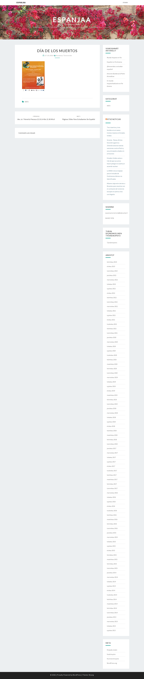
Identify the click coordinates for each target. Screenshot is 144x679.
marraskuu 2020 (112, 342)
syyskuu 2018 (111, 422)
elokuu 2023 (111, 266)
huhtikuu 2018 (112, 431)
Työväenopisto (112, 243)
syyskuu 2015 (111, 546)
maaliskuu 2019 (112, 395)
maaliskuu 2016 (112, 519)
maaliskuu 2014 (112, 604)
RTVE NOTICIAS (114, 119)
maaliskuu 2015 (112, 559)
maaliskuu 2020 (112, 364)
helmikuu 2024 (112, 262)
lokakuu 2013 (111, 626)
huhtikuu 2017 (112, 475)
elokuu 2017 (111, 466)
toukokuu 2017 (112, 471)
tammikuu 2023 (112, 271)
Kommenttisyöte (113, 659)
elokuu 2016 (111, 506)
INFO (26, 102)
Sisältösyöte (111, 654)
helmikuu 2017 (112, 484)
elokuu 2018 (111, 426)
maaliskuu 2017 (112, 479)
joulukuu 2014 (111, 573)
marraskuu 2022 (112, 280)
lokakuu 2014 (111, 582)
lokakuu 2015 (111, 542)
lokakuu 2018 (111, 417)
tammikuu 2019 (112, 404)
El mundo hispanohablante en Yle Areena (115, 83)
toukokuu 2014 (112, 595)
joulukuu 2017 (111, 448)
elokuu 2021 (111, 320)
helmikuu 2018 (112, 440)
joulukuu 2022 (111, 275)
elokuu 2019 (111, 391)
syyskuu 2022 (111, 289)
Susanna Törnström (64, 55)
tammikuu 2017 (112, 488)
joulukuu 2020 (111, 337)
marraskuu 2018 (112, 413)
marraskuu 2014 (112, 577)
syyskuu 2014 (111, 586)
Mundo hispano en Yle (114, 58)
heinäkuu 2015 (112, 555)
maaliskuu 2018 (112, 435)
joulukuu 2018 (111, 408)
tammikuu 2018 (112, 444)
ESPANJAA (20, 2)
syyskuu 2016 (111, 502)
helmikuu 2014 (112, 608)
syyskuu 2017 (111, 462)
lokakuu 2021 (111, 311)
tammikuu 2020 (112, 373)
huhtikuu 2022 (112, 298)
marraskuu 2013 (112, 621)
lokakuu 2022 (111, 284)
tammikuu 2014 (112, 613)
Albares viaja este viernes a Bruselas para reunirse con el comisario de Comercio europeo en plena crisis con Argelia (116, 188)
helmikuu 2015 (112, 564)
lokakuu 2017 (111, 457)
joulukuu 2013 (111, 617)
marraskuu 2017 (112, 453)
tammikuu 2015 (112, 568)
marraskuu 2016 (112, 493)
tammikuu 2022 (112, 302)
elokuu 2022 (111, 293)
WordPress (77, 675)
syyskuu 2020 (111, 351)
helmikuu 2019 (112, 400)
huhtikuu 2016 (112, 515)
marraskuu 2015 (112, 537)
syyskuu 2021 (111, 315)
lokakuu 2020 (111, 346)
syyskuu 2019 (111, 386)
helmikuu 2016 (112, 524)
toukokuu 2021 (112, 324)
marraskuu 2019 (112, 377)
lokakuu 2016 (111, 497)
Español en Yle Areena (114, 62)
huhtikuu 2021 (112, 329)
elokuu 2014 (111, 590)
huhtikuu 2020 (112, 360)
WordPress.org (112, 663)
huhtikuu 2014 (112, 599)
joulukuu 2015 (111, 533)
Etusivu (125, 2)
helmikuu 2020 (112, 369)
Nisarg (91, 675)
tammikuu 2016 (112, 528)
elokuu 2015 (111, 550)
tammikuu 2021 (112, 333)
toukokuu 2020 (112, 355)
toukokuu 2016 (112, 511)
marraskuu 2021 (112, 306)
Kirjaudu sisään (112, 650)
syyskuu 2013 (111, 630)
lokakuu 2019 (111, 382)
